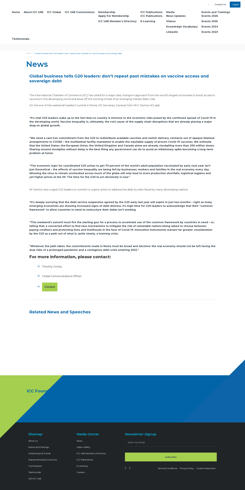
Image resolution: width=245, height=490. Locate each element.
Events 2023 (210, 31)
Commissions (35, 466)
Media (170, 12)
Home (16, 12)
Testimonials (20, 38)
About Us (33, 441)
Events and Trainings (216, 12)
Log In (235, 4)
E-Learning (147, 21)
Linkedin (172, 31)
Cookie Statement (205, 468)
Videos (171, 21)
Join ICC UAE (34, 478)
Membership (106, 12)
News (79, 441)
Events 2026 (210, 15)
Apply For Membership (113, 15)
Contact (49, 286)
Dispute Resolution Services (42, 459)
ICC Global (54, 12)
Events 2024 (210, 26)
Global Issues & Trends (39, 453)
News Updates (176, 15)
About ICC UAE (33, 12)
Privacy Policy (187, 468)
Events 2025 (210, 21)
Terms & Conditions (167, 468)
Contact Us (220, 4)
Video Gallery (83, 447)
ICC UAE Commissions (79, 12)
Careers (81, 472)
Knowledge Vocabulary (182, 26)
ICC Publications (151, 12)
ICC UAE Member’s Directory (117, 21)
